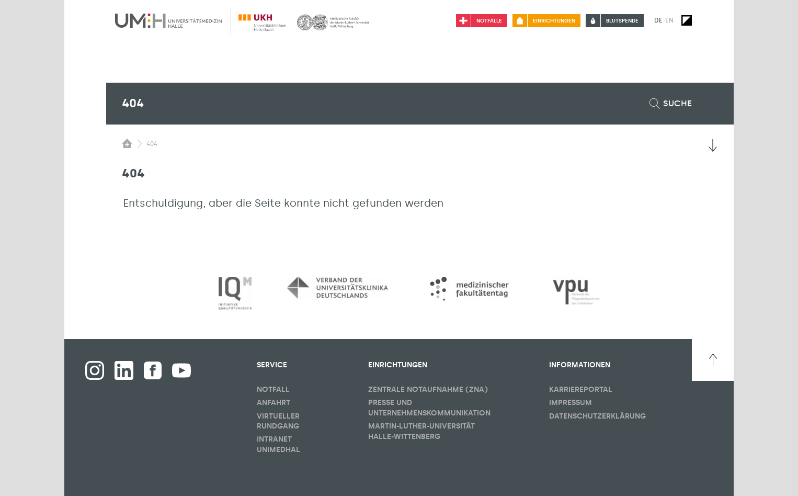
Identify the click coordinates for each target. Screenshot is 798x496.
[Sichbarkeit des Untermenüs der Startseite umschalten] (127, 143)
